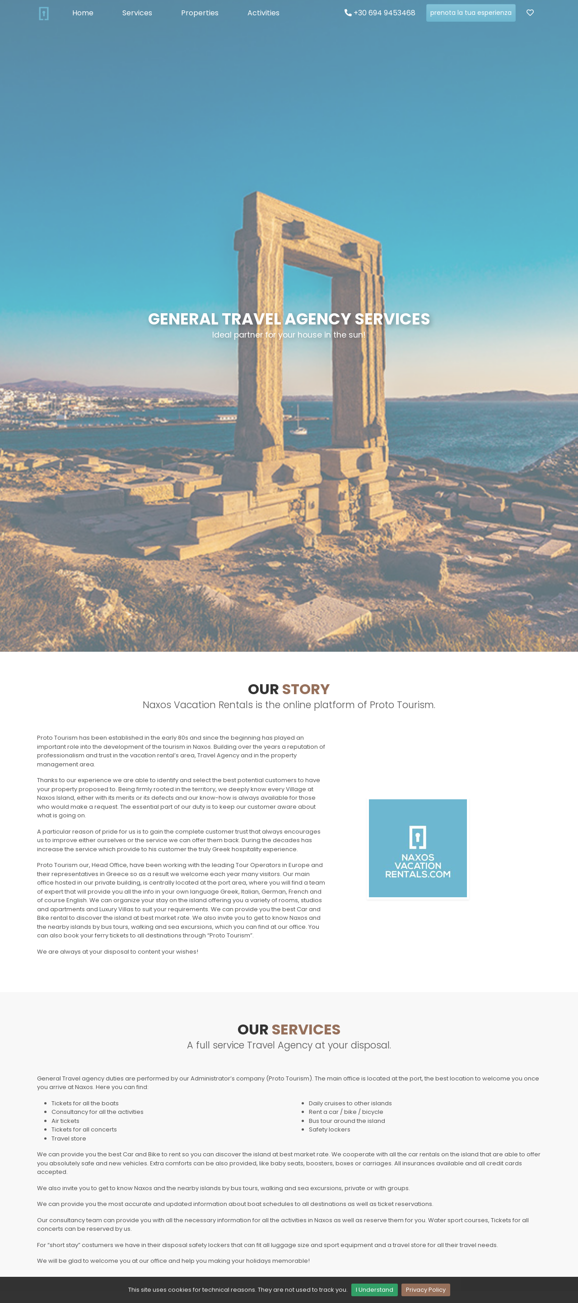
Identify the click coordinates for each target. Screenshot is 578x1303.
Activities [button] (263, 13)
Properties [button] (200, 13)
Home (82, 13)
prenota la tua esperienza (471, 12)
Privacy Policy (426, 1289)
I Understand (374, 1289)
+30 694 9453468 (380, 13)
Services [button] (137, 13)
